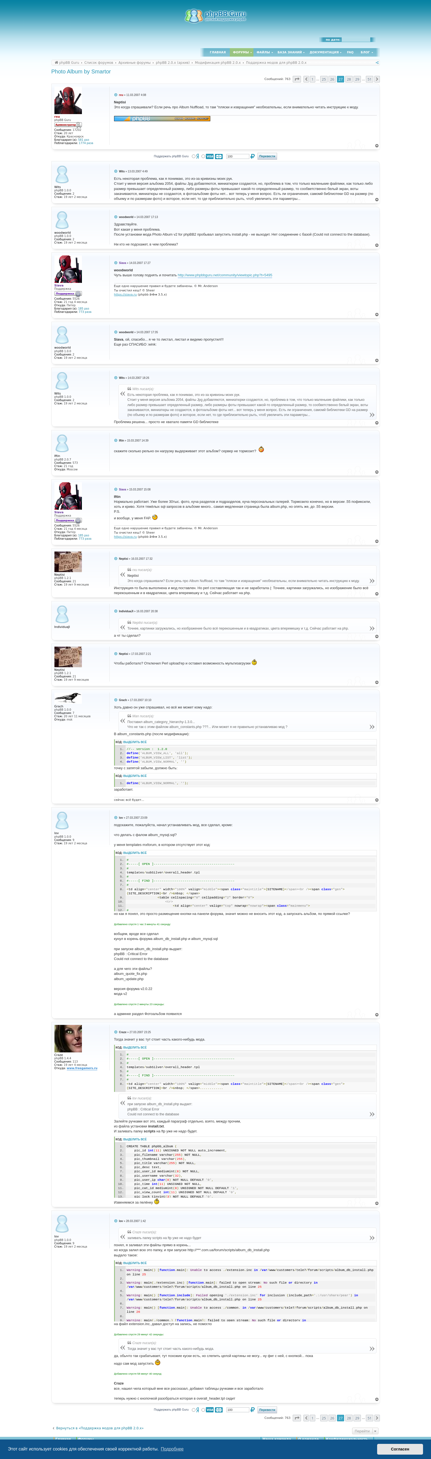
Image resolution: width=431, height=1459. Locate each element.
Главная (218, 52)
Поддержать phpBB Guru (171, 156)
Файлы (263, 52)
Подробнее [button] (172, 1449)
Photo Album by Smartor (81, 71)
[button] (297, 79)
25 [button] (324, 79)
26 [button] (332, 79)
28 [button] (349, 79)
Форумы (241, 52)
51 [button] (370, 79)
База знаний (290, 52)
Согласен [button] (400, 1449)
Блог (365, 52)
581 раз (83, 139)
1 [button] (312, 79)
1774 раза (86, 143)
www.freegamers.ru (82, 1068)
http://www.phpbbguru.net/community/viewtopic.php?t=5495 (225, 275)
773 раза (85, 311)
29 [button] (357, 79)
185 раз (83, 308)
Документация (324, 52)
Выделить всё (135, 742)
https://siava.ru (125, 294)
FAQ (350, 52)
